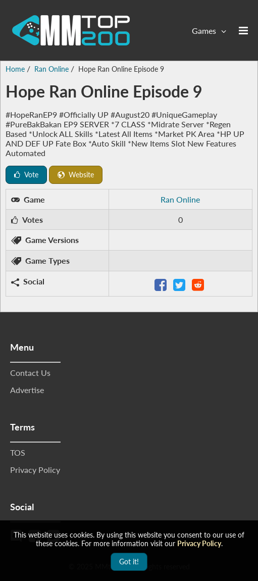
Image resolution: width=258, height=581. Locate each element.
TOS (17, 452)
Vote (26, 174)
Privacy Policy (35, 469)
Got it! (129, 561)
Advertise (27, 390)
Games (204, 30)
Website (76, 174)
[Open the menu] (243, 30)
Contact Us (30, 372)
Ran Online (180, 199)
